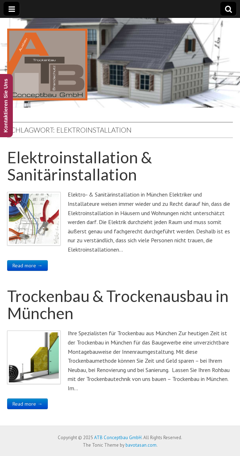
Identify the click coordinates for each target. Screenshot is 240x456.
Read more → (27, 265)
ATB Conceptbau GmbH (118, 438)
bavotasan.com (141, 445)
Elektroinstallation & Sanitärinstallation (79, 166)
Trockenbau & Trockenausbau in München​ (118, 304)
